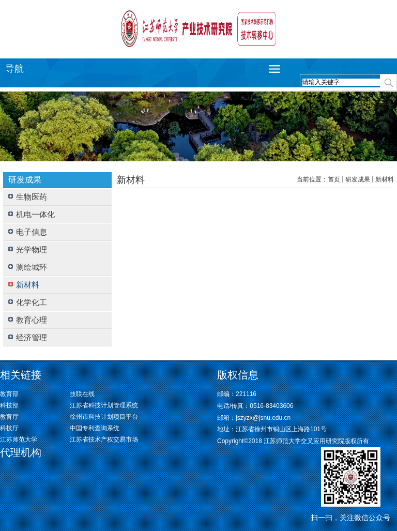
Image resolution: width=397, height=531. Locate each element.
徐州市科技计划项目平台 (104, 416)
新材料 (384, 179)
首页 (334, 179)
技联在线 (82, 394)
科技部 (9, 405)
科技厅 (9, 428)
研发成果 (357, 179)
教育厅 (9, 416)
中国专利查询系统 (94, 428)
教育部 (9, 394)
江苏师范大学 (18, 439)
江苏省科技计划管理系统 (104, 405)
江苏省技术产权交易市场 (104, 439)
